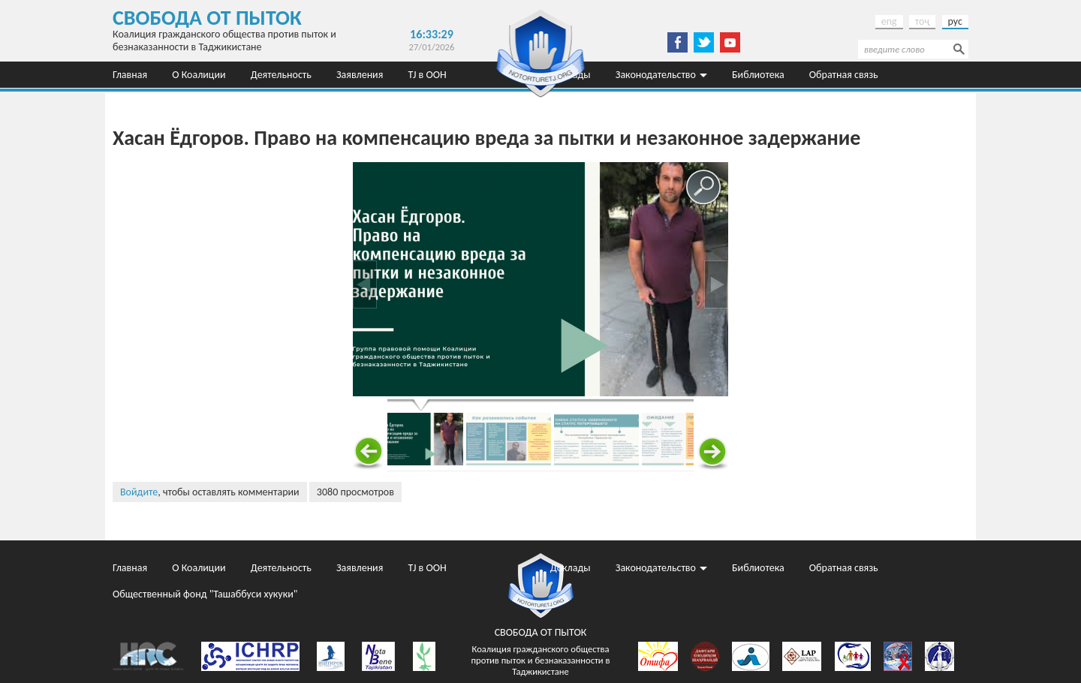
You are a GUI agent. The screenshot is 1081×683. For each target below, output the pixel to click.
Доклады (570, 567)
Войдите (139, 492)
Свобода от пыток (207, 18)
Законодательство (656, 74)
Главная (130, 74)
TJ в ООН (427, 74)
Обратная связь (843, 74)
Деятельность (281, 74)
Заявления (359, 74)
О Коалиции (198, 74)
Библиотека (758, 74)
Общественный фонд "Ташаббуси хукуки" (205, 101)
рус (955, 21)
